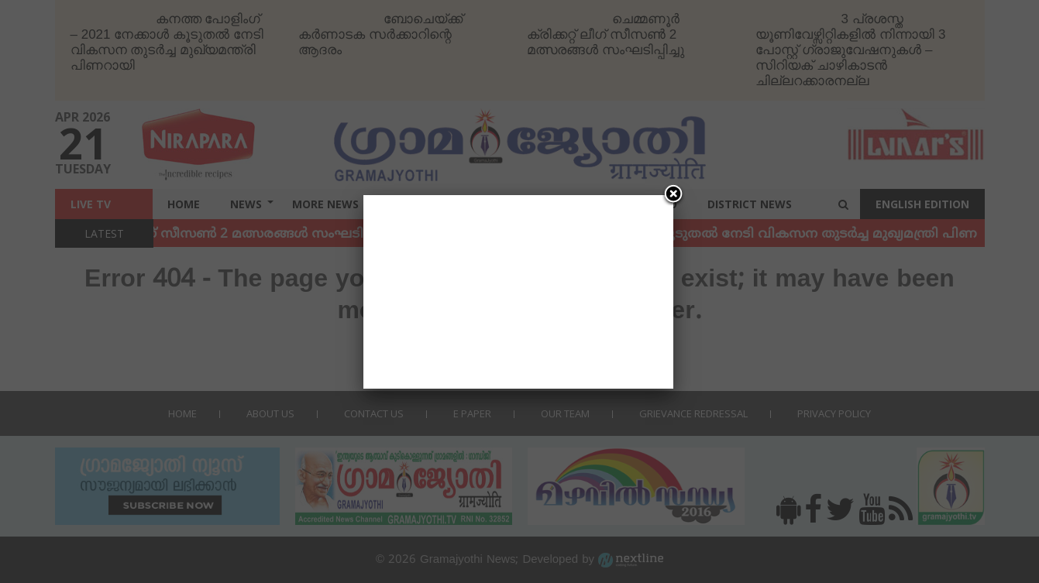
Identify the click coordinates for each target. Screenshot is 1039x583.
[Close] (673, 195)
